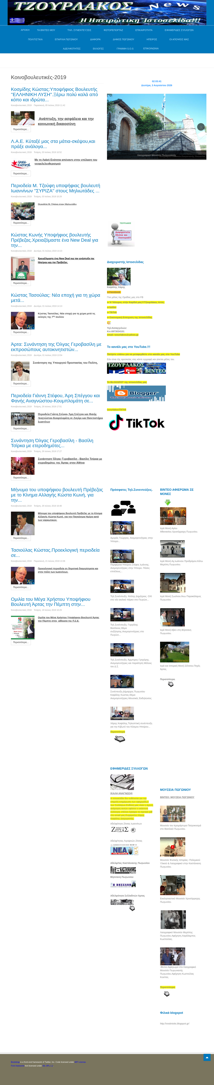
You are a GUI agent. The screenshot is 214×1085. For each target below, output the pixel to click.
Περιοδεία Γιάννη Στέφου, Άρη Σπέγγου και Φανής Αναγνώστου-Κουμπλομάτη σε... (55, 398)
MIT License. (80, 1062)
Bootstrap (15, 1062)
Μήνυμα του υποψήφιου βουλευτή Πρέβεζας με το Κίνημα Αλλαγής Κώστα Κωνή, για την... (57, 495)
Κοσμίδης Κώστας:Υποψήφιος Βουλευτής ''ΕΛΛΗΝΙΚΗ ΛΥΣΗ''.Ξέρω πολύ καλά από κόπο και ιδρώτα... (54, 94)
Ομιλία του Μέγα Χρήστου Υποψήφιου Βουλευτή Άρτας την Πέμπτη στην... (50, 602)
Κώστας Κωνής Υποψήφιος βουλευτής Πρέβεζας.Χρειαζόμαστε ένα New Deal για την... (54, 240)
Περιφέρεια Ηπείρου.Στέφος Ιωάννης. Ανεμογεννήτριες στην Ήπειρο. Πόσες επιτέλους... (130, 568)
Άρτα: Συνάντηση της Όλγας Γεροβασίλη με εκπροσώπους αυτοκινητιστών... (56, 347)
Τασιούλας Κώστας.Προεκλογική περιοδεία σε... (55, 552)
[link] (136, 302)
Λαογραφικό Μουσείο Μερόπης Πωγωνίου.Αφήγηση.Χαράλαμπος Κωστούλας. (177, 935)
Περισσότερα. (167, 679)
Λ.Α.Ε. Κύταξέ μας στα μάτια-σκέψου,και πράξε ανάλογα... (53, 144)
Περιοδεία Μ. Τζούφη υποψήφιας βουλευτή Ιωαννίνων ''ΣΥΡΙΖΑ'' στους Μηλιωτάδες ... (55, 188)
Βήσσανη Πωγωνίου (121, 877)
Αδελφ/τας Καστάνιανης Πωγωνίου (130, 863)
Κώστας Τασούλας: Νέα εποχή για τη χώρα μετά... (55, 297)
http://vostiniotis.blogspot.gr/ (174, 1023)
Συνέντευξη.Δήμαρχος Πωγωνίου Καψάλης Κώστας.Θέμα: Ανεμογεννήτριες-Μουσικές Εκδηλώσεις (130, 695)
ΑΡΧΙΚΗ (25, 30)
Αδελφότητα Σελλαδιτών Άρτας (127, 895)
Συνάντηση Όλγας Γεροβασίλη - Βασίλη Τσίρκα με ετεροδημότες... (52, 443)
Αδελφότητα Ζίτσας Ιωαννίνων (126, 823)
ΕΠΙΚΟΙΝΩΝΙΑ (151, 48)
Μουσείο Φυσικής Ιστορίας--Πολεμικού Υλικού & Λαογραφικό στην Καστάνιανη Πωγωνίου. (180, 863)
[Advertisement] (72, 60)
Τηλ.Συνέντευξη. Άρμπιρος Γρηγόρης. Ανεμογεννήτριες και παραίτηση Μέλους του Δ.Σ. (131, 663)
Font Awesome (17, 1066)
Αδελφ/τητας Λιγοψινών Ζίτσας (126, 840)
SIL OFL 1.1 (47, 1066)
